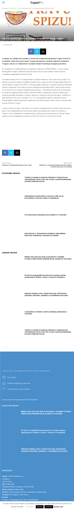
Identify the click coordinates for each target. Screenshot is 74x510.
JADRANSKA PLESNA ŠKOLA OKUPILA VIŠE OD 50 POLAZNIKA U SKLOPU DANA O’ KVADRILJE (44, 197)
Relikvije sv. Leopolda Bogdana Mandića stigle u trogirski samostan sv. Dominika (55, 166)
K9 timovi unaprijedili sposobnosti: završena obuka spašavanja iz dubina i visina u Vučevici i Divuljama (45, 276)
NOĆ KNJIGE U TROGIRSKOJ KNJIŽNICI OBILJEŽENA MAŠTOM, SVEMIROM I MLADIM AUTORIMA (44, 234)
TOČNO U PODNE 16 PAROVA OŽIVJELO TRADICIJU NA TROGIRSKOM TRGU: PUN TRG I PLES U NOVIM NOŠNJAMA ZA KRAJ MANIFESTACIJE (47, 179)
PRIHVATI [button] (39, 506)
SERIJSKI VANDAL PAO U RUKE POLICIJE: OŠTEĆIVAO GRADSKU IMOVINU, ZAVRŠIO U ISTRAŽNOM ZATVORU (46, 294)
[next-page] (6, 347)
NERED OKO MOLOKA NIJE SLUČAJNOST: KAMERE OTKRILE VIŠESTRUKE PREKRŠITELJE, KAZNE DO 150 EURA (47, 258)
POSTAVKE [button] (29, 507)
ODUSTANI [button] (49, 506)
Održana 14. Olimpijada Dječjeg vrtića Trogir (17, 165)
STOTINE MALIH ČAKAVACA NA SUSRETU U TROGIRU (45, 215)
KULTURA (13, 8)
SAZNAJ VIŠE (58, 507)
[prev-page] (3, 347)
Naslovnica (5, 8)
